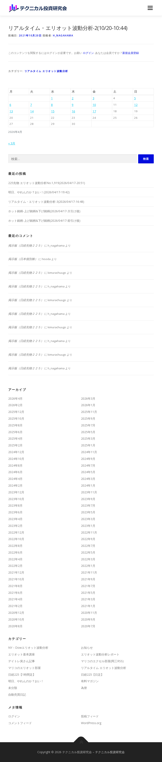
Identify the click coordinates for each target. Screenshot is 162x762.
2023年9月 (88, 499)
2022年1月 (88, 566)
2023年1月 (88, 526)
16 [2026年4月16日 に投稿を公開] (73, 111)
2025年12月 (16, 412)
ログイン (88, 53)
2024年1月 (88, 485)
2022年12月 (16, 532)
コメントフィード (20, 723)
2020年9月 (88, 619)
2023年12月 (16, 492)
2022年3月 (88, 559)
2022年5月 (88, 552)
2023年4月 (15, 519)
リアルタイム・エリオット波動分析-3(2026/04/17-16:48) (46, 202)
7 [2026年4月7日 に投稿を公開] (31, 105)
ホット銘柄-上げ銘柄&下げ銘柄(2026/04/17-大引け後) (44, 211)
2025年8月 (15, 425)
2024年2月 (15, 485)
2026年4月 (15, 398)
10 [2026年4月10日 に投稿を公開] (94, 105)
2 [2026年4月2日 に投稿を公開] (72, 98)
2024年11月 (89, 452)
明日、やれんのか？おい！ (26, 681)
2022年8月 (15, 546)
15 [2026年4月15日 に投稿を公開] (52, 111)
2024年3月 (88, 479)
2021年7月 (88, 586)
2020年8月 (15, 626)
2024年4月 (15, 479)
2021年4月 (15, 599)
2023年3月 (88, 519)
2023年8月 (15, 505)
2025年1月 (88, 445)
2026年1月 (88, 405)
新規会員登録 (130, 53)
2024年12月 (16, 452)
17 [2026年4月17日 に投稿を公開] (94, 111)
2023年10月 (16, 499)
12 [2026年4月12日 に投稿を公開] (136, 105)
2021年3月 (88, 599)
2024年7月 (88, 465)
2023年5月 (88, 512)
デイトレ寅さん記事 (21, 661)
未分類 (12, 688)
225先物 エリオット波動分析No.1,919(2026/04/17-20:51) (46, 183)
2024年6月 (15, 472)
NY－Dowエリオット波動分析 (28, 648)
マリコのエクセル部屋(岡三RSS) (102, 661)
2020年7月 (88, 626)
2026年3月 (88, 398)
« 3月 (11, 143)
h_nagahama (63, 35)
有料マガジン (90, 681)
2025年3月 (88, 438)
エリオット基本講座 (21, 654)
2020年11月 (89, 613)
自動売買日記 (17, 695)
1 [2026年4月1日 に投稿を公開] (52, 98)
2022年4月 (15, 559)
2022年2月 (15, 566)
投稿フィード (90, 716)
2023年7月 (88, 505)
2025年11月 (89, 412)
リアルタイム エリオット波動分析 (46, 71)
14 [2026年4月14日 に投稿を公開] (32, 111)
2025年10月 (16, 418)
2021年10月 (16, 579)
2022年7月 (88, 546)
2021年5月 (88, 593)
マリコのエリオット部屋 (24, 668)
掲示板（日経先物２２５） (26, 245)
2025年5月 (88, 432)
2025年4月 (15, 438)
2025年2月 (15, 445)
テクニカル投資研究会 (110, 752)
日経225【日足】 (92, 675)
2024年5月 (88, 472)
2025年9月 (88, 418)
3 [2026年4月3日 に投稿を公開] (93, 98)
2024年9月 (88, 459)
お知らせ (87, 648)
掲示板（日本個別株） (23, 259)
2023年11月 (89, 492)
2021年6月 (15, 593)
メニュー (150, 8)
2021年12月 (16, 572)
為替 (84, 688)
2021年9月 (88, 579)
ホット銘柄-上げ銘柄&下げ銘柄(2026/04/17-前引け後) (44, 221)
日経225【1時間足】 (22, 675)
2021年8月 (15, 586)
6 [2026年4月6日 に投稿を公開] (10, 105)
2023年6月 (15, 512)
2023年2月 (15, 526)
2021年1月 (88, 606)
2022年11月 (89, 532)
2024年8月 (15, 465)
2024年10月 (16, 459)
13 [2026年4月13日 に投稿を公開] (11, 111)
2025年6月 (15, 432)
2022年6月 (15, 552)
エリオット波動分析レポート (100, 654)
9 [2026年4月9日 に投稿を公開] (72, 105)
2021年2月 (15, 606)
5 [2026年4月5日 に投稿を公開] (135, 98)
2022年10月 (16, 539)
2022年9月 (88, 539)
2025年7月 (88, 425)
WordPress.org (91, 723)
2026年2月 (15, 405)
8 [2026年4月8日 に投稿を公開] (52, 105)
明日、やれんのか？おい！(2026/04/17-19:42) (39, 192)
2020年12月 (16, 613)
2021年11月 (89, 572)
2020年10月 (16, 619)
